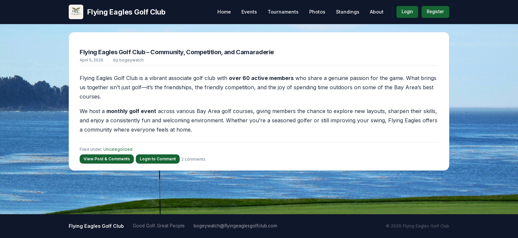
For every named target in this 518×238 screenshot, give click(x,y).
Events (249, 12)
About (377, 12)
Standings (347, 12)
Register (435, 11)
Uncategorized (117, 149)
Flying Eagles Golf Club (117, 12)
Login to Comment (158, 158)
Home (224, 12)
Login (407, 11)
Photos (317, 12)
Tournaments (283, 12)
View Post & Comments (107, 158)
